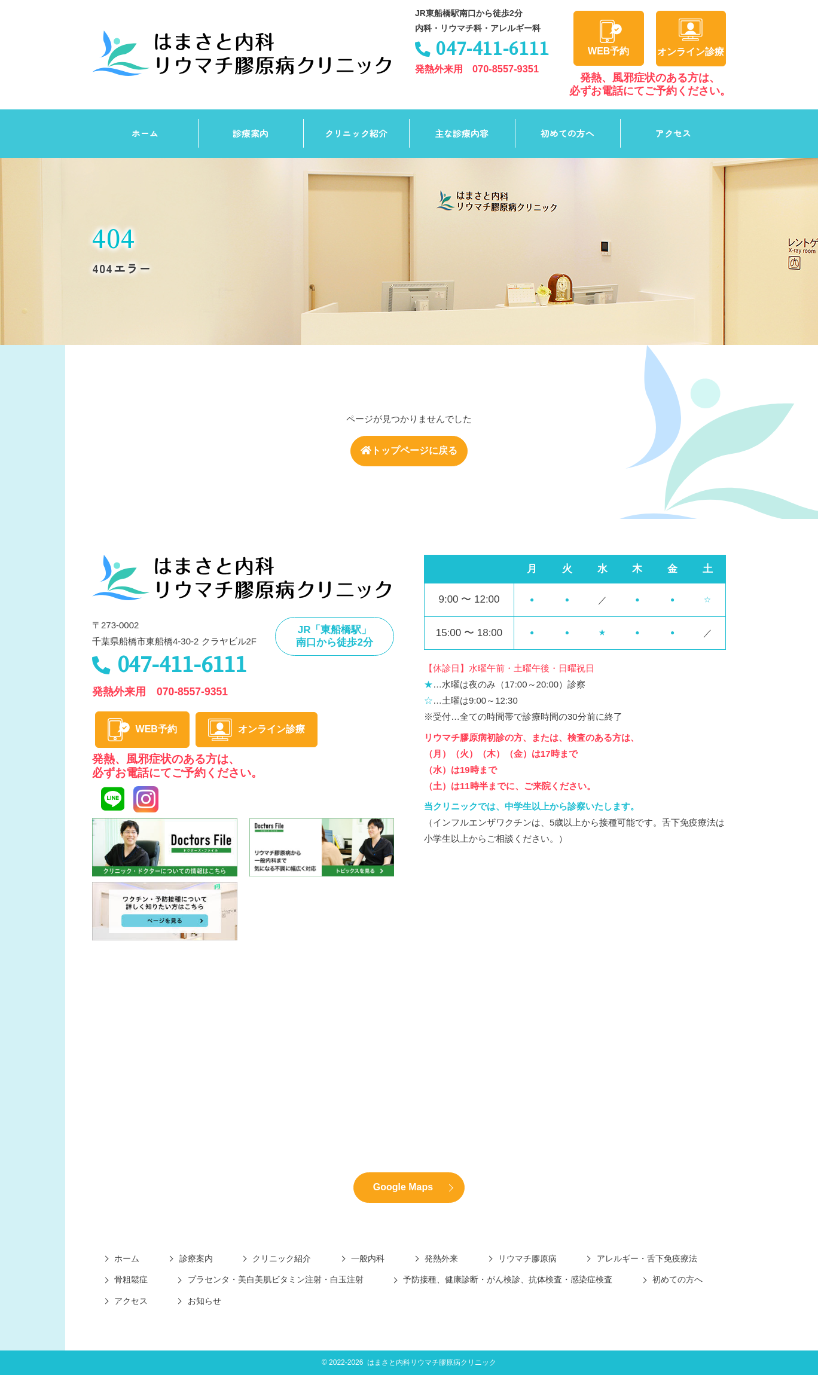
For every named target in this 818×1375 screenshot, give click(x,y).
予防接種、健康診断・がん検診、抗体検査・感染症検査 (507, 1279)
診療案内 (250, 133)
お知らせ (204, 1301)
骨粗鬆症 (131, 1279)
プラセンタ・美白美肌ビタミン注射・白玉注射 (276, 1279)
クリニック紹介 (356, 133)
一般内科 (367, 1258)
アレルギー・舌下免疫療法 (647, 1258)
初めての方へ (567, 133)
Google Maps (403, 1187)
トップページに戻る (409, 450)
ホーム (145, 133)
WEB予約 (608, 38)
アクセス (673, 133)
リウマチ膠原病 (527, 1258)
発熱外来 (441, 1258)
